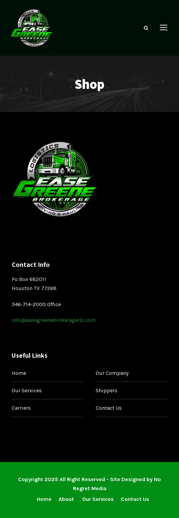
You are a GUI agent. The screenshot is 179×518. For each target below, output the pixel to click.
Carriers (21, 408)
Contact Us (109, 408)
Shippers (106, 390)
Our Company (112, 373)
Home (19, 373)
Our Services (27, 390)
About (67, 499)
